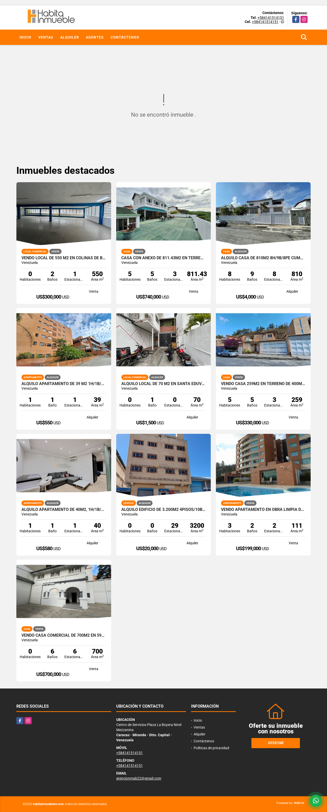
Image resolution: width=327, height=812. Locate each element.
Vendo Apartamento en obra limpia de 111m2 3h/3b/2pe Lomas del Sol (263, 510)
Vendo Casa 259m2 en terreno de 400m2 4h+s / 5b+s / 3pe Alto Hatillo (263, 384)
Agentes (95, 37)
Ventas (45, 37)
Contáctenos (125, 37)
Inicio (25, 37)
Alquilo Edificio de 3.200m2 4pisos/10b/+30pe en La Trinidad (163, 510)
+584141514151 (271, 18)
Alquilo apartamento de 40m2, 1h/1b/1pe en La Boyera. (63, 510)
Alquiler (69, 37)
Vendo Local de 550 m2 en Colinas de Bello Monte (63, 258)
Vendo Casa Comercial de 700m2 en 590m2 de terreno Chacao (63, 635)
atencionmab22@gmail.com (138, 778)
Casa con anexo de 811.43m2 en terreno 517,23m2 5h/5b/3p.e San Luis (163, 258)
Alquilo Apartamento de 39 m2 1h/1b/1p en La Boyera (63, 384)
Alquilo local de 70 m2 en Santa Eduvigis (163, 384)
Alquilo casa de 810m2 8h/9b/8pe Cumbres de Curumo (263, 258)
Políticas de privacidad (211, 748)
